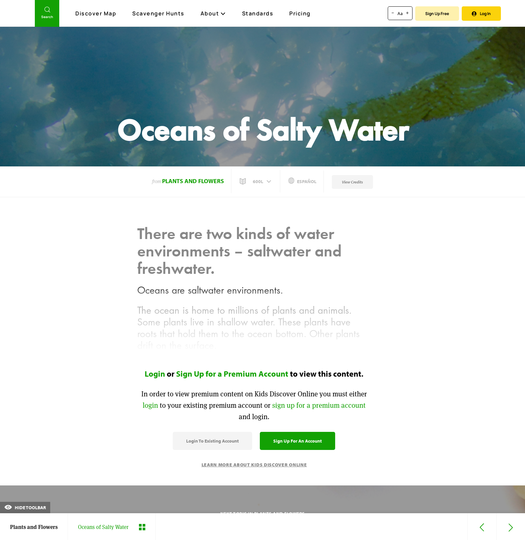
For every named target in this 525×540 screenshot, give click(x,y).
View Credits (352, 181)
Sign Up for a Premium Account (232, 374)
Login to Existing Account (212, 441)
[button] (256, 181)
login (150, 405)
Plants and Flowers (193, 181)
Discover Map (96, 13)
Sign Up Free (437, 13)
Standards (258, 13)
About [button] (213, 13)
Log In (481, 13)
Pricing (300, 13)
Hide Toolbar (25, 508)
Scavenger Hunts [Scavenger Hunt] (159, 13)
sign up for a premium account (319, 405)
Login (155, 374)
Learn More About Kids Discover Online (254, 465)
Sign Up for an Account (297, 441)
